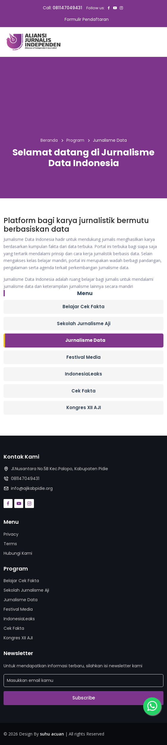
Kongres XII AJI (83, 407)
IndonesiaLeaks (83, 374)
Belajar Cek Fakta (83, 306)
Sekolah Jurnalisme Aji (83, 323)
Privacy (11, 534)
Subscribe (83, 698)
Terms (10, 544)
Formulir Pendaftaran (87, 19)
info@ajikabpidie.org (32, 488)
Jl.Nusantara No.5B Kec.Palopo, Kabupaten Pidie (59, 469)
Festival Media (83, 357)
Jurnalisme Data (85, 340)
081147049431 (67, 8)
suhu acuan (52, 734)
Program (75, 140)
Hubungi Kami (18, 553)
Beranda (49, 140)
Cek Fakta (83, 391)
